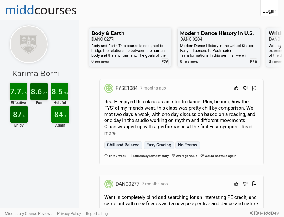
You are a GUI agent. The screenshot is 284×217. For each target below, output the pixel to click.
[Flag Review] (254, 89)
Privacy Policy (69, 213)
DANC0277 (127, 184)
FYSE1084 (127, 88)
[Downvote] (245, 89)
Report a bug (97, 213)
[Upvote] (236, 89)
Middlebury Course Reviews (28, 213)
